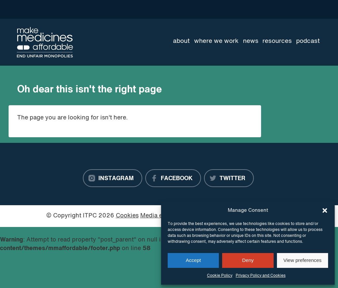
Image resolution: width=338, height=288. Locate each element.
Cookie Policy (219, 276)
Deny (248, 260)
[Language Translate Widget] (297, 9)
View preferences (303, 260)
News (250, 41)
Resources (277, 41)
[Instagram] (112, 178)
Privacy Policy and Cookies (261, 276)
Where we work (216, 41)
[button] (324, 210)
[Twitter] (229, 178)
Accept (193, 260)
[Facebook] (173, 178)
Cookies (127, 216)
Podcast (308, 41)
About (181, 41)
